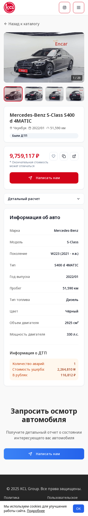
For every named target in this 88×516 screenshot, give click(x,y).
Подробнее (36, 510)
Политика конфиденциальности (21, 499)
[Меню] (78, 7)
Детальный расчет (44, 198)
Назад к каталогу (21, 23)
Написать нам (44, 178)
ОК (78, 508)
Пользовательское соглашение (62, 499)
